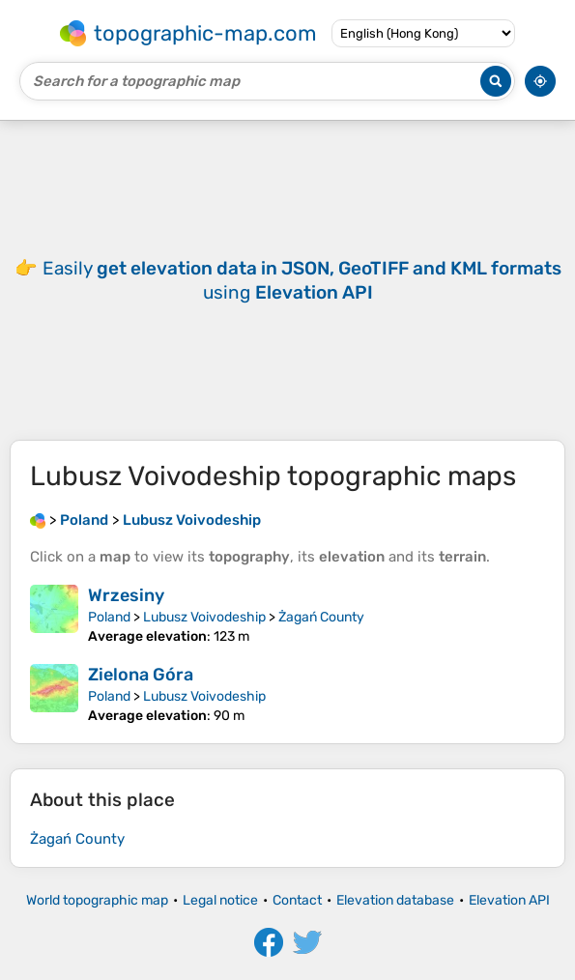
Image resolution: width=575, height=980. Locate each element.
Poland (109, 617)
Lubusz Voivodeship (204, 617)
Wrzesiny (126, 595)
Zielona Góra (140, 674)
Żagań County (321, 617)
